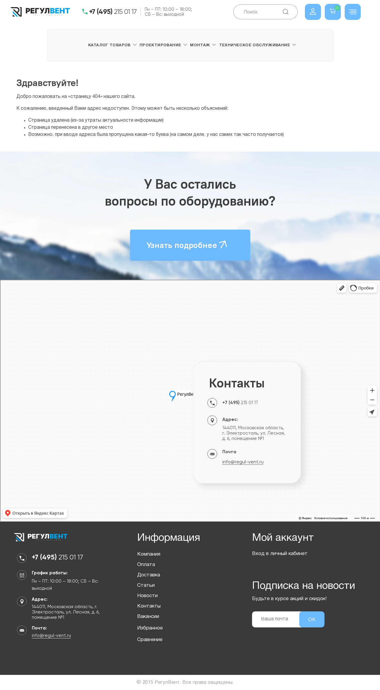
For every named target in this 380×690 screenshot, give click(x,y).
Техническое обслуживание (254, 45)
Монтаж (200, 45)
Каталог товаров (109, 45)
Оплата (146, 564)
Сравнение (149, 639)
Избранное (150, 628)
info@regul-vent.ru (243, 462)
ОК (312, 620)
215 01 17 (113, 12)
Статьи (146, 585)
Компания (148, 554)
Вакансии (148, 616)
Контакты (149, 606)
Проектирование (160, 45)
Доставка (148, 575)
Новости (147, 596)
